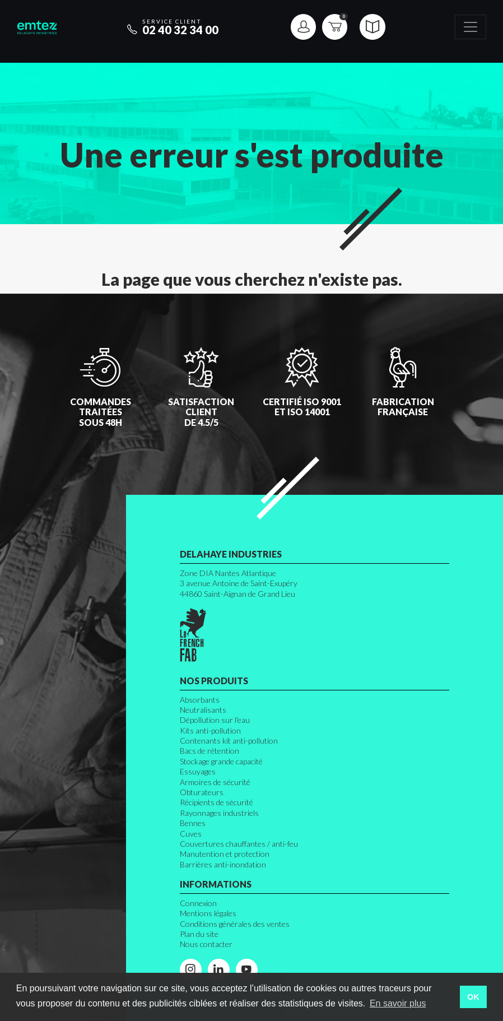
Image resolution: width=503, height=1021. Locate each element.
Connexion (198, 903)
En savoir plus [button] (398, 1003)
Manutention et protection (224, 853)
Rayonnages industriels (219, 813)
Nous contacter (206, 944)
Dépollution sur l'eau (215, 720)
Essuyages (198, 771)
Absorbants (200, 699)
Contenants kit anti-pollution (229, 740)
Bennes (193, 823)
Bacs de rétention (209, 750)
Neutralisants (203, 709)
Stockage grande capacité (221, 761)
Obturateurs (201, 792)
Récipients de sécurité (216, 802)
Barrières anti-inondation (223, 864)
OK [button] (473, 996)
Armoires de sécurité (215, 782)
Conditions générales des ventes (235, 924)
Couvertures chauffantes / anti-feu (239, 843)
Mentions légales (208, 913)
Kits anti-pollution (210, 730)
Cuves (191, 833)
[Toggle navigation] (470, 27)
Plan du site (199, 934)
